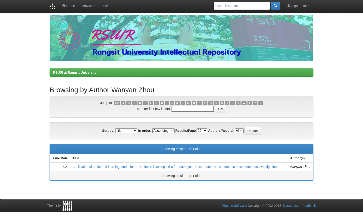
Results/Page (185, 130)
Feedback (309, 206)
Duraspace (291, 206)
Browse (89, 6)
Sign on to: (298, 6)
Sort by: (108, 130)
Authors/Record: (221, 130)
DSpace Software (234, 206)
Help (106, 6)
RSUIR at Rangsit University (74, 72)
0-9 (117, 103)
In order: (144, 130)
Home (68, 6)
